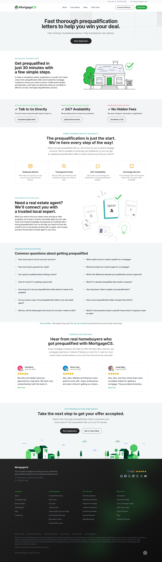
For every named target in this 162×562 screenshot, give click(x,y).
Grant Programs (122, 511)
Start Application (81, 41)
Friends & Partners (123, 519)
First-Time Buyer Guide (125, 503)
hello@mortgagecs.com (138, 1)
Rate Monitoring (88, 519)
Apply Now (141, 7)
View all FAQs (45, 323)
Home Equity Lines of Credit (59, 511)
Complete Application (27, 119)
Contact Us (19, 515)
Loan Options (75, 7)
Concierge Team (21, 500)
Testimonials (19, 507)
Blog (118, 515)
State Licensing (19, 534)
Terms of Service (77, 534)
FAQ (16, 511)
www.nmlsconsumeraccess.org (38, 547)
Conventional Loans (56, 496)
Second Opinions (89, 515)
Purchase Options (89, 496)
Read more (21, 387)
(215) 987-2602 (122, 1)
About (64, 7)
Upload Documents (72, 119)
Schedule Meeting (124, 7)
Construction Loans (56, 523)
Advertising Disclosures (34, 534)
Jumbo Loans (53, 507)
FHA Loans (53, 500)
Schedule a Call (116, 119)
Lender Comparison (90, 507)
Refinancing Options (90, 500)
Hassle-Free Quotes (90, 503)
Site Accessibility (90, 534)
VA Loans (52, 503)
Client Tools (95, 7)
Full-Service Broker (90, 511)
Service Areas (20, 503)
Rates (86, 7)
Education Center (123, 500)
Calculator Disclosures (51, 534)
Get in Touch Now (91, 431)
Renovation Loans (55, 519)
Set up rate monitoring (80, 323)
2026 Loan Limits (123, 507)
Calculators (121, 496)
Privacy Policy (65, 534)
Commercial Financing (57, 515)
